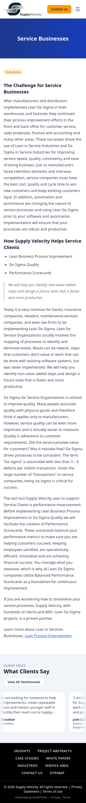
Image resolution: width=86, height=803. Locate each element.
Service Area (57, 765)
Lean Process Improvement (48, 635)
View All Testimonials (24, 682)
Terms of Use (52, 791)
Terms (67, 797)
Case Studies (27, 758)
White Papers (58, 758)
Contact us (59, 9)
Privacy (56, 797)
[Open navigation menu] (77, 9)
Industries (13, 72)
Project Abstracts (55, 751)
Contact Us (32, 773)
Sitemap (57, 773)
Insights (22, 751)
